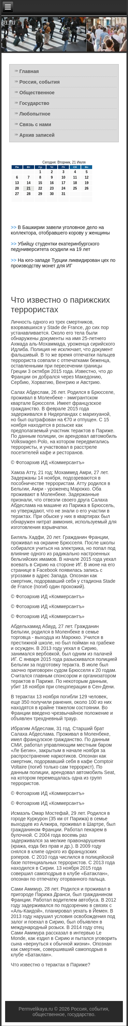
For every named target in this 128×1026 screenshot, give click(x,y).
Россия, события (39, 82)
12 (86, 177)
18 (75, 183)
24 (63, 188)
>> (14, 227)
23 (52, 188)
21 (28, 188)
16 (52, 183)
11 (75, 177)
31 (63, 194)
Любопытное (35, 114)
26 (86, 188)
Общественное (37, 92)
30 (52, 194)
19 (86, 183)
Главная (29, 71)
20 (17, 188)
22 (40, 188)
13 (17, 183)
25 (75, 188)
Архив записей (37, 135)
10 (63, 177)
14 (28, 183)
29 (40, 194)
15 (40, 183)
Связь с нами (35, 124)
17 (63, 183)
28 (28, 194)
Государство (34, 103)
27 (17, 194)
